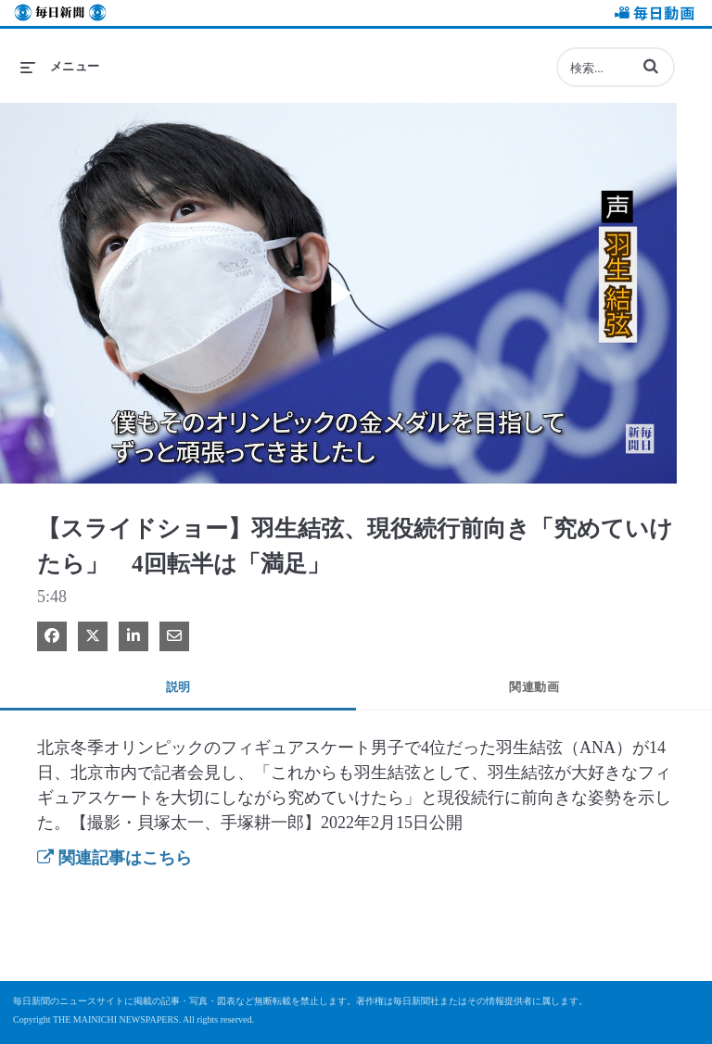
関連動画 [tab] (534, 687)
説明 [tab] (178, 687)
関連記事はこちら (114, 858)
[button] (651, 65)
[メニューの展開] (60, 67)
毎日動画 (651, 15)
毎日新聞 (60, 15)
